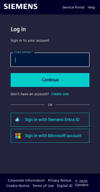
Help (91, 7)
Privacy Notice (59, 180)
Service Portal (73, 7)
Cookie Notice (17, 185)
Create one (60, 94)
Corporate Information (26, 180)
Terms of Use (43, 185)
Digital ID (64, 185)
